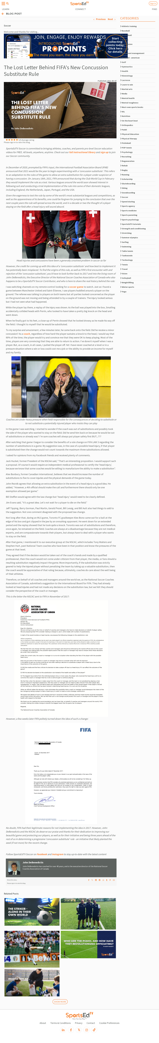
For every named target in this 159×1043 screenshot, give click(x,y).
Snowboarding (127, 192)
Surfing (124, 242)
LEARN (5, 9)
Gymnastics (126, 66)
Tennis (124, 264)
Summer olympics (129, 237)
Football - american (130, 57)
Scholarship (126, 179)
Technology (126, 260)
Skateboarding (127, 183)
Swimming (125, 246)
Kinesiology (126, 75)
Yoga (123, 291)
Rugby (124, 170)
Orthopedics (126, 125)
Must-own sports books (131, 107)
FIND (154, 9)
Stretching (126, 233)
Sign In (153, 3)
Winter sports (127, 287)
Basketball (126, 35)
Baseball (125, 30)
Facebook (42, 854)
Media (123, 93)
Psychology (126, 152)
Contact (91, 1022)
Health (124, 71)
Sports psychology (129, 219)
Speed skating (127, 201)
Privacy (78, 1022)
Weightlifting (127, 282)
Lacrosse (125, 80)
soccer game (76, 286)
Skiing (123, 188)
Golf (123, 62)
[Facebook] (71, 1030)
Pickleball (125, 143)
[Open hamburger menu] (3, 4)
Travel (124, 269)
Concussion (126, 44)
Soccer (124, 197)
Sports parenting (128, 215)
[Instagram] (86, 1030)
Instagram (57, 854)
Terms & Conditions (60, 1022)
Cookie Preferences (109, 1022)
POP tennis (126, 147)
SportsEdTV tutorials (130, 224)
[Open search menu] (7, 3)
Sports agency (127, 206)
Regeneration (127, 161)
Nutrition (125, 116)
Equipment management (132, 53)
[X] (79, 1030)
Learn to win (126, 84)
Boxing (124, 39)
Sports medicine (128, 210)
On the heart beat (129, 120)
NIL (122, 111)
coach (26, 333)
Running (124, 174)
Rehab (124, 165)
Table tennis (126, 251)
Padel (123, 129)
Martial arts (126, 89)
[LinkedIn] (63, 1030)
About (43, 1022)
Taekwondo (126, 255)
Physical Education (129, 134)
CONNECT (80, 9)
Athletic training (128, 26)
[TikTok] (94, 1030)
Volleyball (125, 278)
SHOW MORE (60, 1001)
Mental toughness (129, 102)
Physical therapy (128, 138)
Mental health (127, 98)
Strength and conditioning (133, 228)
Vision (123, 273)
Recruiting (125, 156)
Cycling (124, 48)
